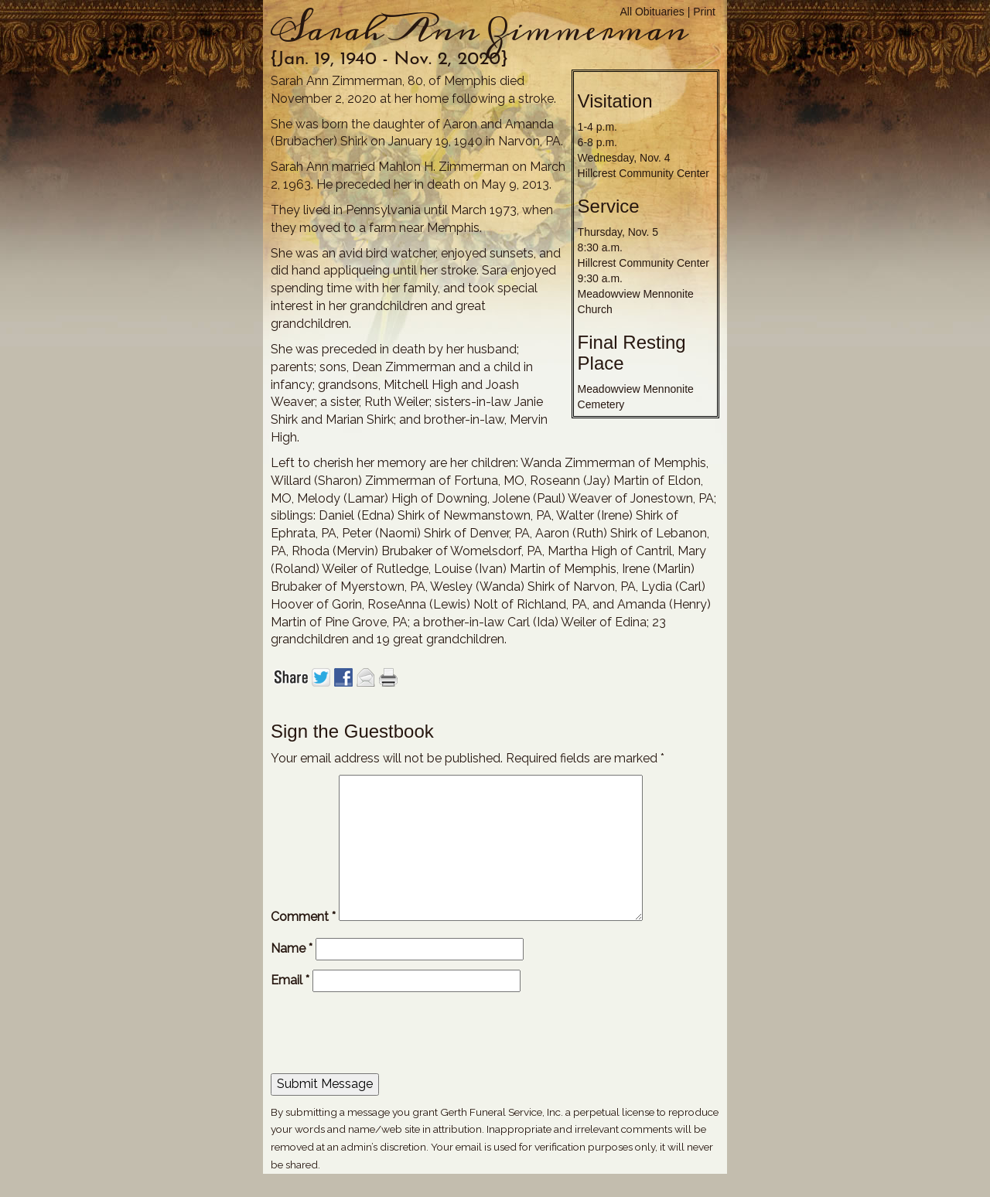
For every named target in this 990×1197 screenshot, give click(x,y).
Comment (303, 916)
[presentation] (376, 1035)
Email (290, 980)
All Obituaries (652, 11)
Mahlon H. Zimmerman (443, 166)
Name (291, 948)
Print (704, 11)
